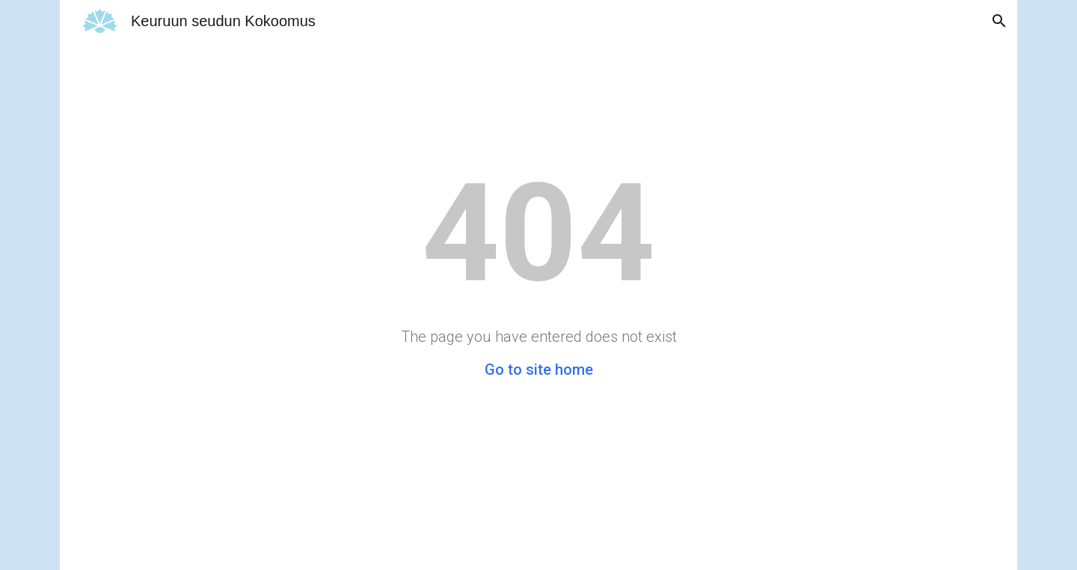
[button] (999, 21)
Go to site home (539, 370)
